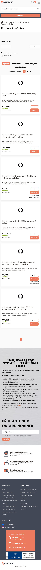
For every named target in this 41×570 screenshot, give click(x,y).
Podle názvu (16, 64)
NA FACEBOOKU (9, 524)
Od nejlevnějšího (31, 64)
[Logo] (7, 2)
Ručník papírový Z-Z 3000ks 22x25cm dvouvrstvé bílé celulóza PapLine (17, 308)
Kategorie (27, 16)
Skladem (8, 56)
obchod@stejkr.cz (19, 543)
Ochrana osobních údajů (29, 492)
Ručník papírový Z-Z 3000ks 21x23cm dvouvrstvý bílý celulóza (17, 136)
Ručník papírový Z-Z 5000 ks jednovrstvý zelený (19, 222)
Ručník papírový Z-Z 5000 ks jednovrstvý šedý (19, 95)
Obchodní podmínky (27, 495)
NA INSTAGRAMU (9, 527)
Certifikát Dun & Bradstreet (29, 506)
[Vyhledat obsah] (38, 9)
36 (31, 71)
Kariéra (23, 501)
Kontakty (23, 509)
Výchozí (6, 64)
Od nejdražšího (20, 67)
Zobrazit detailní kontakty (17, 547)
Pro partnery (25, 503)
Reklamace (24, 498)
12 (24, 71)
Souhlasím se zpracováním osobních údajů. (18, 436)
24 (27, 71)
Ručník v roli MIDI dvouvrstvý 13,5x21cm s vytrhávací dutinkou (19, 177)
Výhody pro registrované (29, 489)
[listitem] (24, 472)
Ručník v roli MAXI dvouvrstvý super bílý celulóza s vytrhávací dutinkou (18, 263)
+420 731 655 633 (18, 537)
